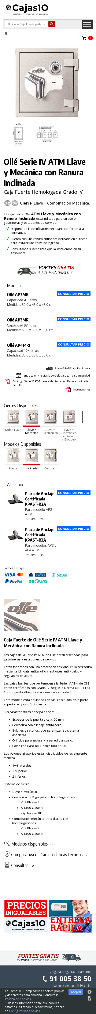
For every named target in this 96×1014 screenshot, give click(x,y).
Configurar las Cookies (24, 1011)
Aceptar (76, 992)
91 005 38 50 (70, 978)
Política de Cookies (18, 999)
